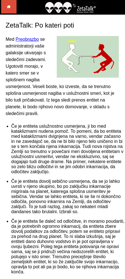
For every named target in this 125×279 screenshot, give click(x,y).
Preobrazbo (27, 39)
